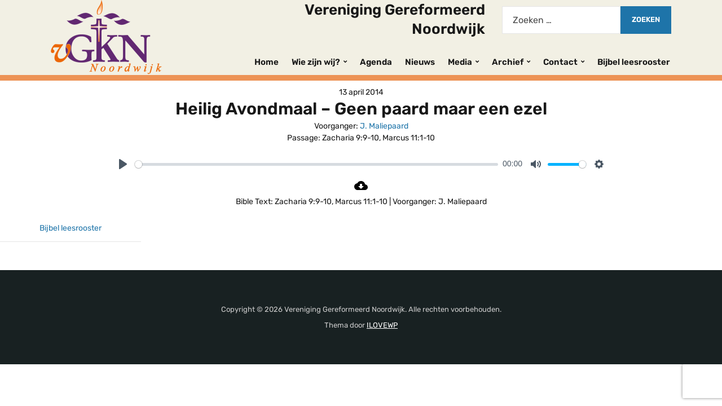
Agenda (376, 62)
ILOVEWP (382, 325)
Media (460, 62)
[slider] (316, 164)
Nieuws (420, 62)
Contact (560, 62)
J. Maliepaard (384, 126)
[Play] (123, 164)
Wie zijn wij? (316, 62)
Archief (507, 62)
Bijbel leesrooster (633, 62)
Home (266, 62)
